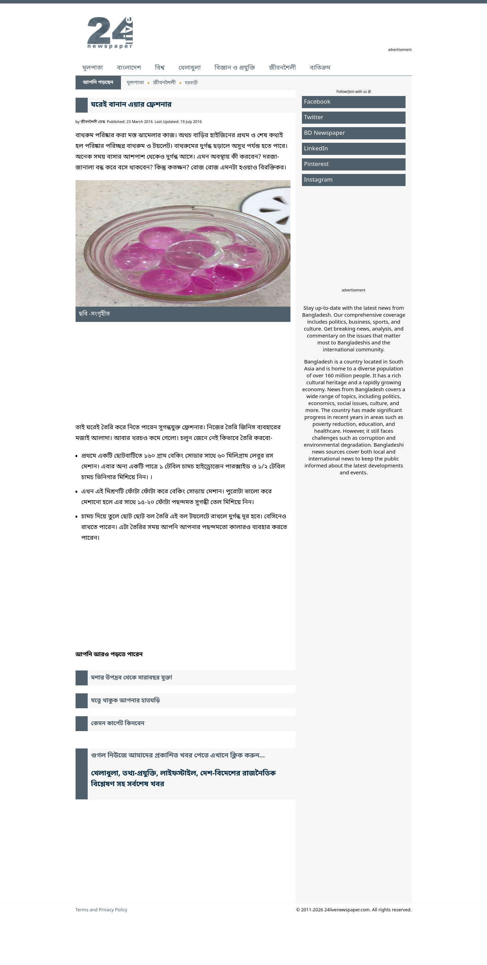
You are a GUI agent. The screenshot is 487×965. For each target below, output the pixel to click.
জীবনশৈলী (282, 68)
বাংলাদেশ (129, 68)
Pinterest (316, 164)
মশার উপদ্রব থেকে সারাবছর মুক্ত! (132, 678)
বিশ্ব (160, 68)
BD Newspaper (324, 133)
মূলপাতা (92, 68)
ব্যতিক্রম (320, 68)
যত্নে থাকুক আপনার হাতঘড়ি (125, 701)
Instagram (318, 180)
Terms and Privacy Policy (102, 910)
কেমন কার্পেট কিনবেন (118, 724)
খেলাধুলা (190, 68)
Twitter (313, 118)
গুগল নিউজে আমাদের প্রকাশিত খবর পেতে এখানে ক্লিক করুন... (178, 756)
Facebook (317, 102)
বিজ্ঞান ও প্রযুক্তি (235, 68)
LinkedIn (316, 149)
